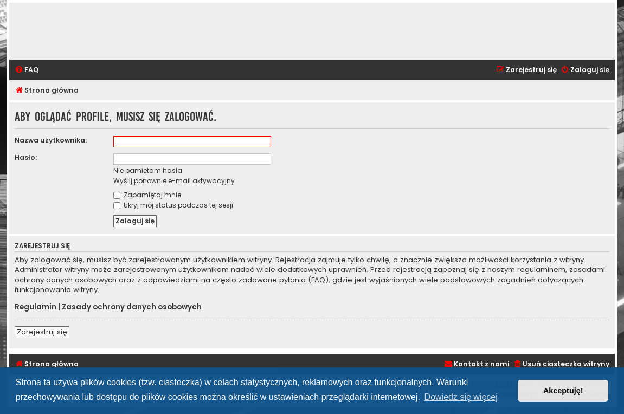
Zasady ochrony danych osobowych (132, 307)
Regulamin (35, 307)
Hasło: (26, 157)
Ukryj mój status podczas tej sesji (173, 205)
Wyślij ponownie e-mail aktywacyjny (174, 181)
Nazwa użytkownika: (51, 140)
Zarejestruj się (42, 332)
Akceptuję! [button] (563, 390)
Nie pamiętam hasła (147, 170)
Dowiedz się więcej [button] (461, 397)
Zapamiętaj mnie (147, 194)
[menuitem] (26, 70)
